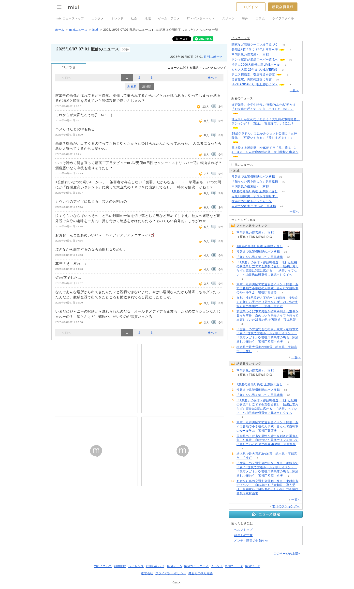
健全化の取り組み (200, 573)
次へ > (212, 77)
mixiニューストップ (70, 18)
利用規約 (120, 566)
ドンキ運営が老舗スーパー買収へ (255, 59)
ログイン (251, 7)
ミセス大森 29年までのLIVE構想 (254, 69)
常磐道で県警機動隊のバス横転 (253, 176)
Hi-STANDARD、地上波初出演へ (255, 84)
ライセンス (136, 566)
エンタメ (97, 18)
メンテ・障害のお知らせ (251, 540)
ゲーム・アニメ (169, 18)
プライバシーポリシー (170, 573)
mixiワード (252, 566)
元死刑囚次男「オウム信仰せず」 (255, 196)
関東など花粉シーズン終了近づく (255, 44)
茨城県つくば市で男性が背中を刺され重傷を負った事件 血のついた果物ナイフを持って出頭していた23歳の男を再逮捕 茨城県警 (267, 315)
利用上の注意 (243, 535)
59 (274, 54)
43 (283, 44)
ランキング (239, 220)
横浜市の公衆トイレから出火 (252, 201)
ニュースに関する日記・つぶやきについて (197, 67)
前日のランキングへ (286, 506)
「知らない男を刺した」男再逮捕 (255, 181)
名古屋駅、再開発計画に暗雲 (252, 79)
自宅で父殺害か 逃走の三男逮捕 (254, 206)
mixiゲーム (174, 566)
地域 (148, 18)
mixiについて (103, 566)
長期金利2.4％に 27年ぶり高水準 (255, 49)
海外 (245, 18)
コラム (260, 18)
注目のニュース (242, 164)
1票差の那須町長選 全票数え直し (255, 191)
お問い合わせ (155, 566)
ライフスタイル (283, 18)
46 (281, 206)
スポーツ (228, 18)
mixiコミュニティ (196, 566)
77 (283, 196)
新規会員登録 (283, 7)
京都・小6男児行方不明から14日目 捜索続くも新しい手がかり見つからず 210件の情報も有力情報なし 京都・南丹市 (267, 302)
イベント (217, 566)
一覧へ (294, 90)
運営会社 (147, 573)
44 (283, 191)
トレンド (117, 18)
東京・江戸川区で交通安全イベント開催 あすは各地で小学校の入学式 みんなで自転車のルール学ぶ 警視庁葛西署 (267, 288)
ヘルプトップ (243, 529)
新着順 (132, 86)
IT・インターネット (201, 18)
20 (277, 79)
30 (290, 59)
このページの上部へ (287, 553)
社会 (134, 18)
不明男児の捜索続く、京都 (250, 54)
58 (277, 201)
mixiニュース (78, 29)
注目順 (146, 86)
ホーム (59, 29)
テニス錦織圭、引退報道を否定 (253, 74)
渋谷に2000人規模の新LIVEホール (256, 64)
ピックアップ (240, 38)
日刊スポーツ (213, 57)
